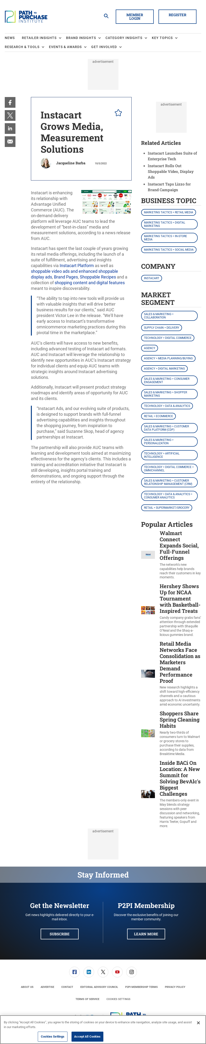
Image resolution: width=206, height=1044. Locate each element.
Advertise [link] (47, 987)
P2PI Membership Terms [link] (141, 987)
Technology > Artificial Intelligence (161, 455)
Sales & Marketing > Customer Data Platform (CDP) (166, 428)
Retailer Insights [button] (39, 38)
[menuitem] (13, 38)
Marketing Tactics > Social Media (169, 249)
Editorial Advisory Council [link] (99, 987)
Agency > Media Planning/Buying (168, 358)
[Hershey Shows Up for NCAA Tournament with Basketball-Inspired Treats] (148, 610)
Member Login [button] (134, 16)
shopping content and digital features (90, 282)
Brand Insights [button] (81, 38)
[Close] (198, 1023)
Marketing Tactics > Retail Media (168, 212)
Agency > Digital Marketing (164, 368)
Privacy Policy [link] (175, 987)
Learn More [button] (146, 934)
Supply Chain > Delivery (161, 327)
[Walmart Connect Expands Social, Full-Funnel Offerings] (148, 555)
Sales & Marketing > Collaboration (158, 315)
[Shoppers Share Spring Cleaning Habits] (148, 733)
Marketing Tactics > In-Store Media (165, 237)
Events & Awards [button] (65, 47)
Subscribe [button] (60, 934)
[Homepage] (26, 17)
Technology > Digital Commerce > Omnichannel (169, 468)
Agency (149, 348)
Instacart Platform (77, 265)
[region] (103, 1029)
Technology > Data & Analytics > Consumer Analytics (168, 496)
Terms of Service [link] (87, 999)
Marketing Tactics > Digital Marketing (164, 224)
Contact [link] (67, 987)
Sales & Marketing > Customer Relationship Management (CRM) (168, 482)
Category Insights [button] (123, 38)
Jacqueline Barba (70, 163)
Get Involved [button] (104, 47)
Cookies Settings (118, 999)
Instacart (151, 278)
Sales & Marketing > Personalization (158, 441)
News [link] (10, 38)
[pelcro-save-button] (117, 113)
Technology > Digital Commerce (168, 338)
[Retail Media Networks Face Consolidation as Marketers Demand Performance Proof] (148, 674)
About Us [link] (27, 987)
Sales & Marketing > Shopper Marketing (165, 394)
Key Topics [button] (162, 38)
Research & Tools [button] (22, 47)
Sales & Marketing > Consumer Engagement (166, 380)
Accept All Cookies (87, 1036)
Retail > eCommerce (158, 416)
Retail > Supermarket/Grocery (166, 507)
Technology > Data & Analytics (167, 406)
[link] (10, 102)
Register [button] (177, 14)
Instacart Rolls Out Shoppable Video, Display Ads (171, 171)
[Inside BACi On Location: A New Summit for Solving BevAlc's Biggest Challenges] (148, 794)
